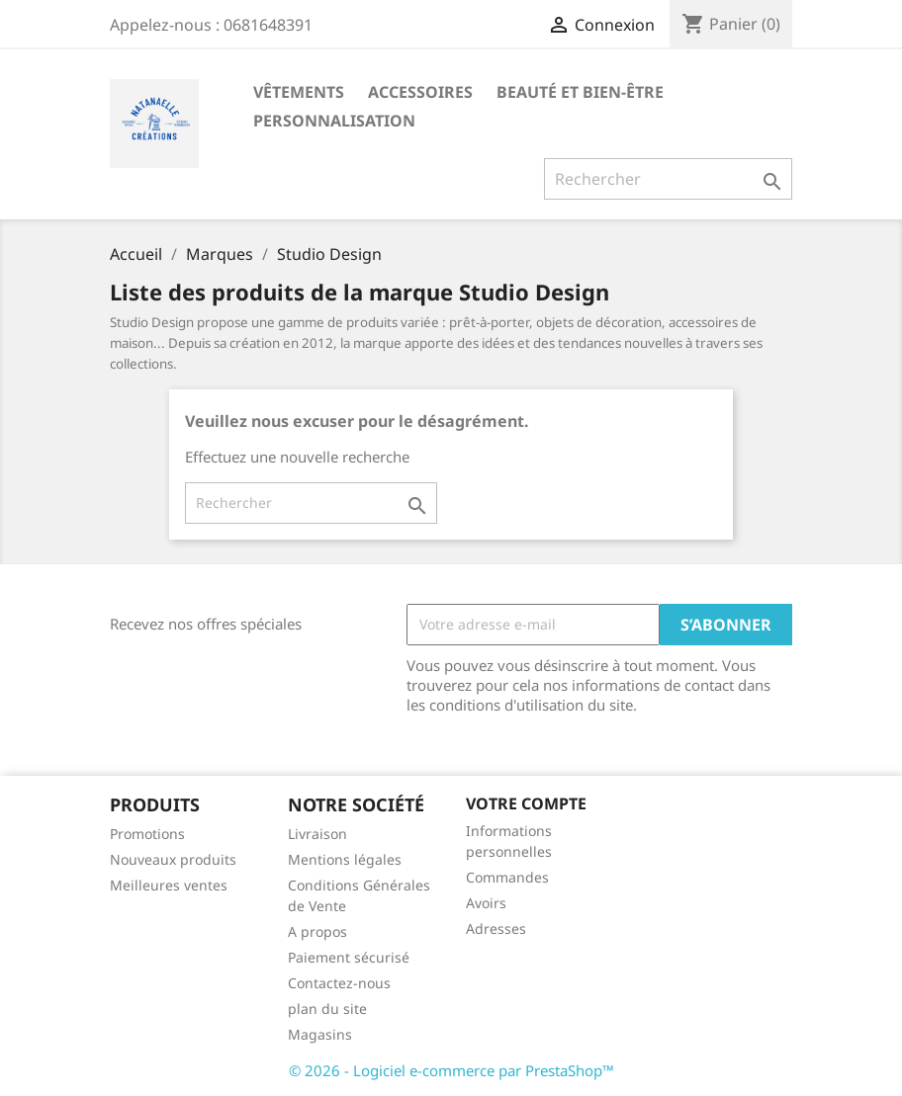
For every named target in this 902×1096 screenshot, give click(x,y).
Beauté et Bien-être (580, 92)
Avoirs (486, 902)
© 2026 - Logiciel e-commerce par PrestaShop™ (451, 1070)
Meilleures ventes (168, 885)
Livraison (317, 833)
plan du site (327, 1008)
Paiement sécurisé (348, 957)
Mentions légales (345, 859)
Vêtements (298, 92)
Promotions (147, 833)
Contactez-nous (339, 982)
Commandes (507, 877)
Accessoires (420, 92)
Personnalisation (334, 120)
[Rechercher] (668, 179)
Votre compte (526, 803)
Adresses (496, 928)
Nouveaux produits (173, 859)
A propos (317, 931)
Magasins (320, 1034)
